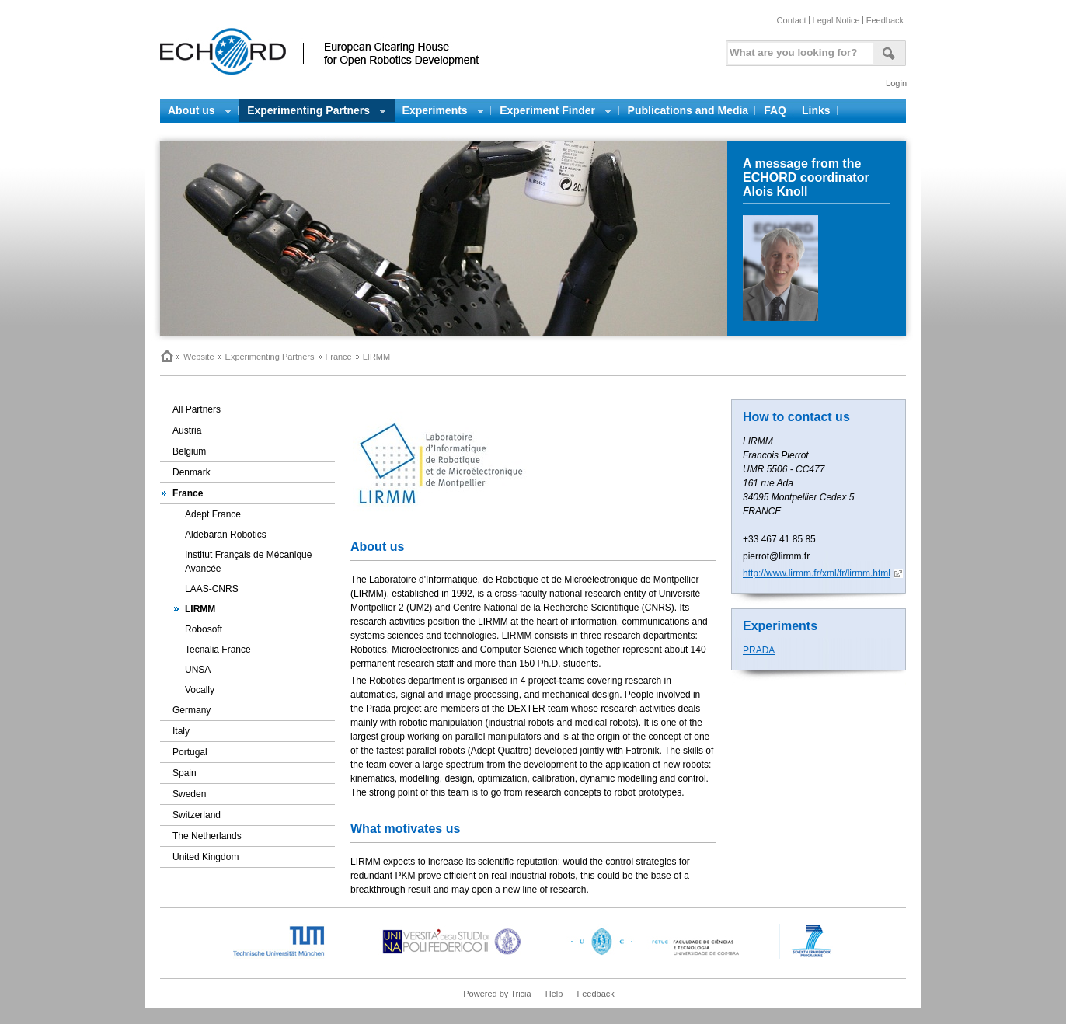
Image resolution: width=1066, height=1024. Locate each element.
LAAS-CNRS (212, 588)
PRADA (759, 650)
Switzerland (196, 815)
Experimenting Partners (270, 356)
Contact (791, 20)
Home (166, 356)
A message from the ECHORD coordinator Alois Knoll (806, 177)
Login (896, 83)
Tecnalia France (218, 649)
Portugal (189, 752)
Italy (181, 731)
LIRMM (200, 609)
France (339, 356)
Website (198, 356)
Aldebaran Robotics (225, 534)
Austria (186, 430)
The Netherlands (207, 836)
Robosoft (203, 629)
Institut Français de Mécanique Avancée (248, 561)
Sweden (189, 794)
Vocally (199, 689)
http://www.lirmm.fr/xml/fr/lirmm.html (816, 573)
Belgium (189, 451)
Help (554, 993)
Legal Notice (836, 20)
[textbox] (798, 49)
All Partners (196, 409)
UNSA (198, 669)
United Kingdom (205, 857)
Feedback (885, 20)
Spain (184, 773)
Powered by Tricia (497, 993)
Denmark (191, 472)
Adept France (213, 514)
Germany (191, 710)
